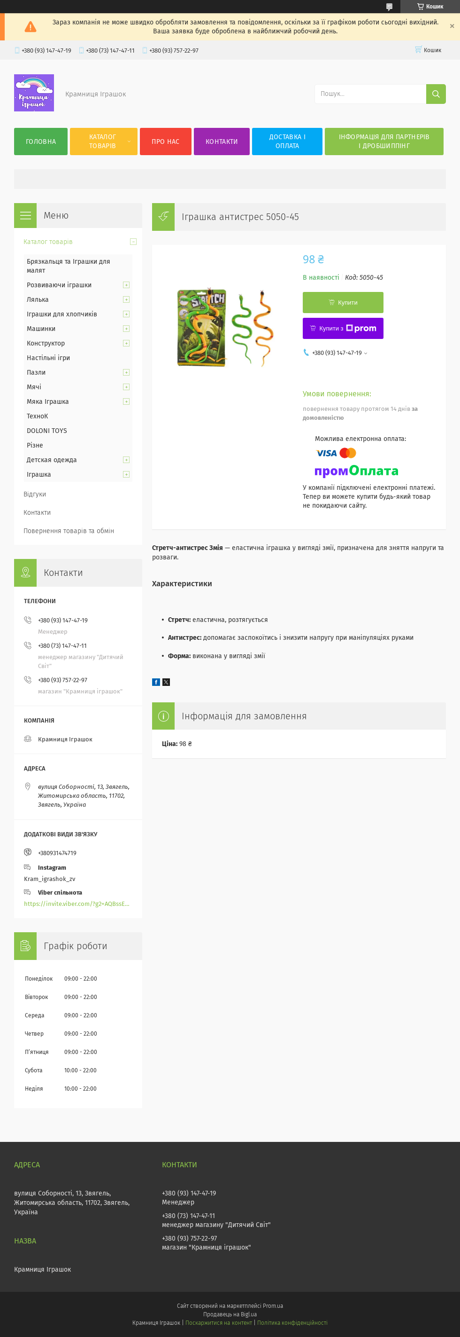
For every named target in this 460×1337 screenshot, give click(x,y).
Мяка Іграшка (48, 402)
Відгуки (34, 494)
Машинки (41, 329)
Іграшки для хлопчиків (62, 314)
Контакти (222, 142)
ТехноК (37, 416)
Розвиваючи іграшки (59, 285)
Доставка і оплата (287, 141)
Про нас (165, 142)
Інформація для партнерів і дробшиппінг (384, 141)
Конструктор (46, 343)
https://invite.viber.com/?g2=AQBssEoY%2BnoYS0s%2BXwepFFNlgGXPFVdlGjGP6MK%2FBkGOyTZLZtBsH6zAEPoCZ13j (78, 903)
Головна (41, 142)
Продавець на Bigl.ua (230, 1314)
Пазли (36, 373)
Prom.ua (273, 1306)
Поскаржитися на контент (218, 1323)
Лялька (38, 300)
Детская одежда (52, 460)
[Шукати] (436, 94)
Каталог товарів (102, 141)
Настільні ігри (48, 358)
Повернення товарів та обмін (68, 531)
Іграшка (39, 475)
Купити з (347, 328)
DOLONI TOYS (47, 431)
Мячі (34, 387)
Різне (35, 445)
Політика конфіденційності (292, 1323)
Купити (348, 302)
